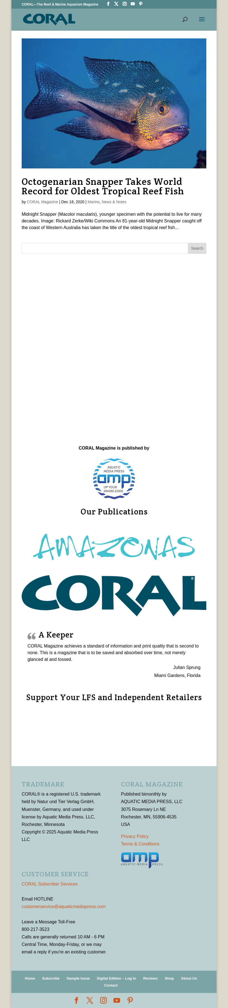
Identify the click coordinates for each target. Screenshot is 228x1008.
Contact (111, 985)
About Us (189, 978)
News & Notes (114, 202)
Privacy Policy (135, 836)
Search (197, 248)
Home (30, 978)
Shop (169, 978)
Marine (94, 202)
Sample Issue (78, 978)
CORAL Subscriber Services (50, 884)
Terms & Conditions (140, 844)
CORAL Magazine (42, 202)
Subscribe (51, 978)
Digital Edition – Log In (116, 978)
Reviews (150, 978)
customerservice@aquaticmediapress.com (64, 906)
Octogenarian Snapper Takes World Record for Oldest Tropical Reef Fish (103, 186)
